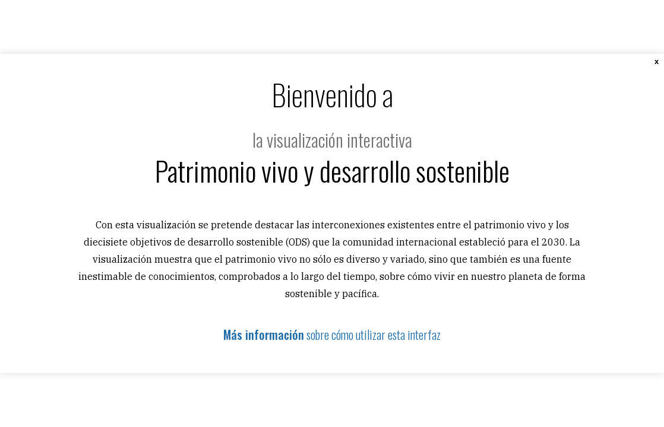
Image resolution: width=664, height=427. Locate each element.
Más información (263, 334)
